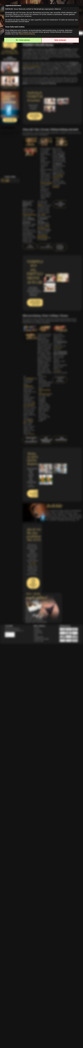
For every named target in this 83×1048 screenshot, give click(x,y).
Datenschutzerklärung (27, 34)
